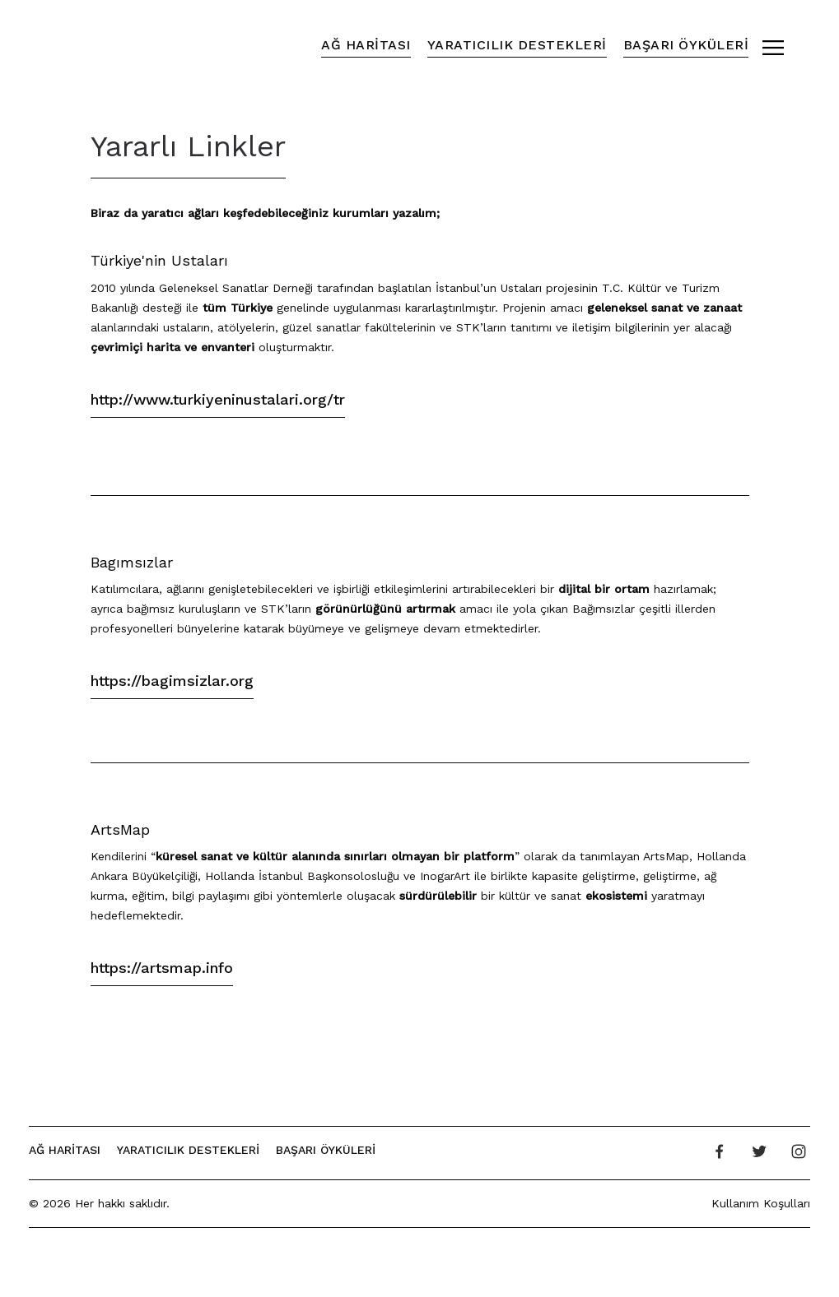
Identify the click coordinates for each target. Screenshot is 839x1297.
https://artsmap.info (162, 967)
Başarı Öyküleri (686, 45)
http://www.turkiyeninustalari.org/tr (218, 399)
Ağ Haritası (366, 45)
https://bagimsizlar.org (172, 680)
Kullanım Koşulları (760, 1203)
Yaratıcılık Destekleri (517, 45)
